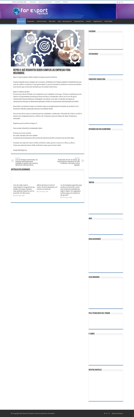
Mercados (52, 21)
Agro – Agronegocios (65, 21)
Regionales (30, 21)
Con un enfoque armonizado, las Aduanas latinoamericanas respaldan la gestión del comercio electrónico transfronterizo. (26, 161)
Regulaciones (98, 21)
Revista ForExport (117, 413)
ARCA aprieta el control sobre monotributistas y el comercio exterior (47, 187)
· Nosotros (32, 2)
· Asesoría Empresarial (45, 2)
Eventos (88, 21)
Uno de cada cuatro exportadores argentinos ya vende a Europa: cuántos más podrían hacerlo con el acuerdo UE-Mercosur (24, 189)
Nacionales (21, 21)
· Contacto (57, 2)
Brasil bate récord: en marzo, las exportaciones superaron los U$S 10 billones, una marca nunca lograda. (68, 161)
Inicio (14, 21)
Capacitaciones (79, 21)
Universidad (108, 21)
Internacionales (42, 21)
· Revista (65, 2)
